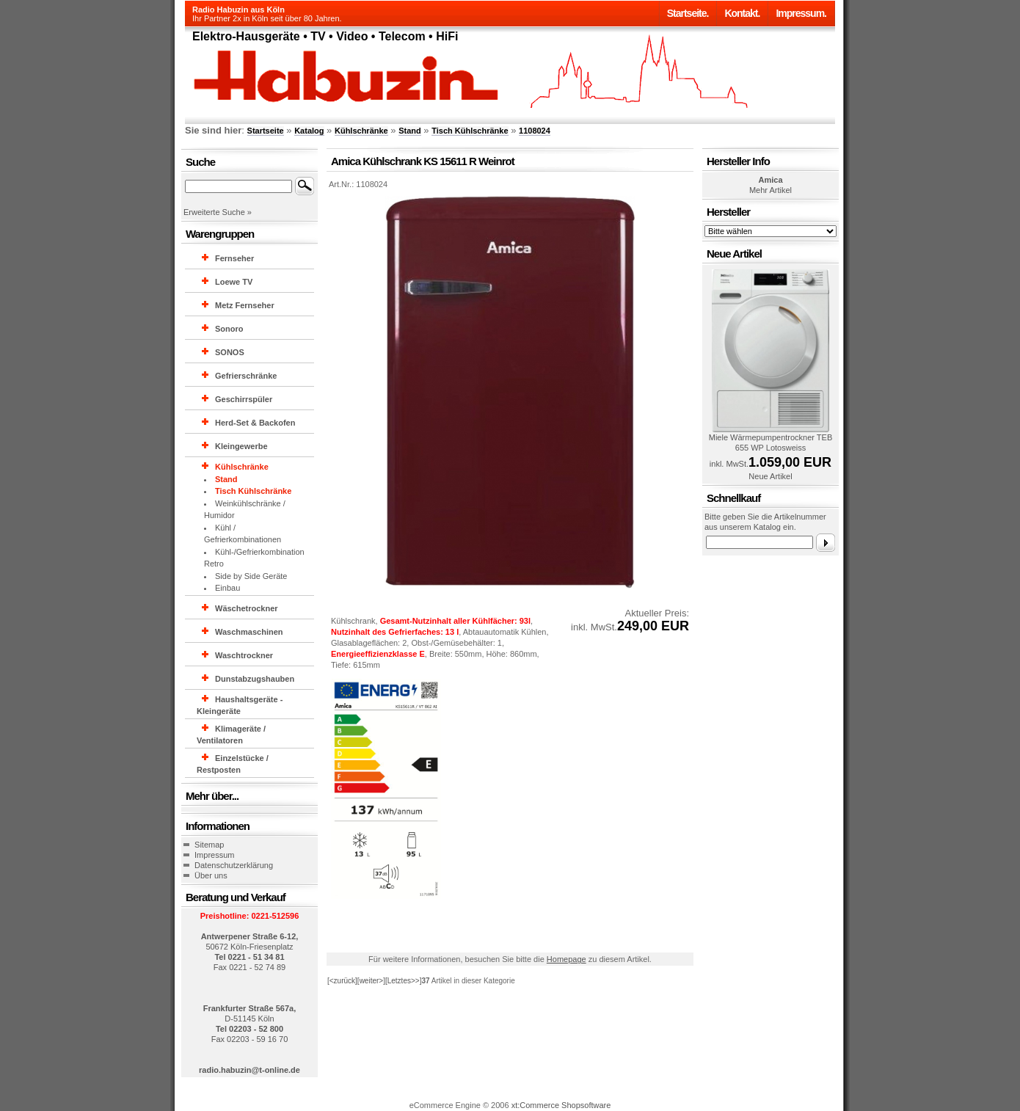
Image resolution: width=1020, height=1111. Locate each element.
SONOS (229, 352)
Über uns (210, 875)
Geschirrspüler (243, 399)
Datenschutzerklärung (233, 865)
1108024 (534, 130)
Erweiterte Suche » (217, 212)
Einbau (227, 587)
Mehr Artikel (770, 190)
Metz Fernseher (244, 305)
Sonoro (229, 328)
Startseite (265, 130)
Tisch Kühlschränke (469, 130)
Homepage (566, 959)
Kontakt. (741, 13)
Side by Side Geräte (251, 576)
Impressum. (801, 13)
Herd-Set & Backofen (255, 422)
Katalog (309, 130)
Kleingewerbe (241, 446)
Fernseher (234, 258)
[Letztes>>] (403, 981)
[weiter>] (371, 981)
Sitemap (209, 844)
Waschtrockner (244, 655)
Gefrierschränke (246, 375)
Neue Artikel (770, 476)
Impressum (214, 854)
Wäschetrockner (246, 608)
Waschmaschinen (249, 631)
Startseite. (688, 13)
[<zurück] (342, 981)
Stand (409, 130)
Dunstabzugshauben (254, 678)
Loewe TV (233, 281)
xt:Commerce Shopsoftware (561, 1105)
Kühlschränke (361, 130)
